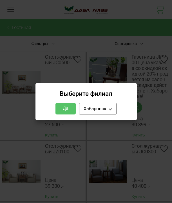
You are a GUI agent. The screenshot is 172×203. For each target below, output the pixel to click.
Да (65, 108)
